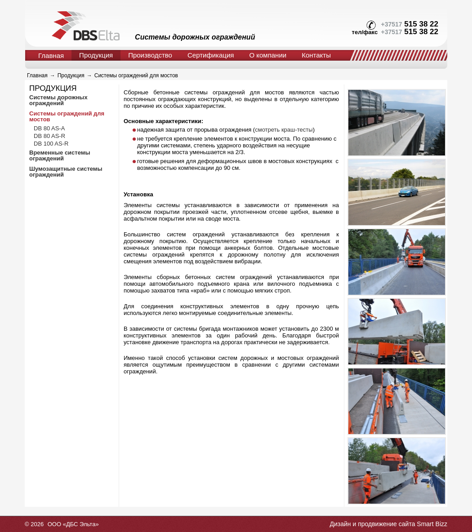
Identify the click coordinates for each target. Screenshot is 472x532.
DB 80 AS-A (49, 128)
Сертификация (210, 55)
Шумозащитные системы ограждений (65, 171)
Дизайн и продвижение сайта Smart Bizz (388, 524)
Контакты (316, 55)
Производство (150, 55)
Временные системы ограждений (59, 155)
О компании (267, 55)
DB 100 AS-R (51, 143)
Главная (51, 55)
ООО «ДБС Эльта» (73, 524)
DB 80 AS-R (49, 136)
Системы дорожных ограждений (58, 100)
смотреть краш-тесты (283, 129)
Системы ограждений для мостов (136, 75)
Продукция (96, 55)
